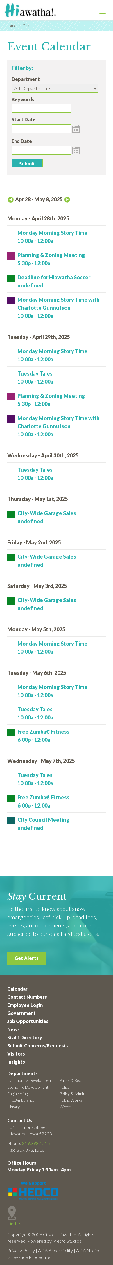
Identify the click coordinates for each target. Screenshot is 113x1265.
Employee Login (25, 1005)
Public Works (71, 1100)
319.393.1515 (36, 1143)
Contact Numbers (27, 997)
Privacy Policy (21, 1250)
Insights (16, 1062)
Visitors (16, 1053)
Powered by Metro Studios (54, 1241)
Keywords (23, 99)
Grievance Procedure (28, 1257)
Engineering (17, 1093)
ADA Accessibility (55, 1250)
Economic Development (28, 1086)
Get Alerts (27, 958)
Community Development (29, 1080)
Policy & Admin (72, 1093)
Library (13, 1106)
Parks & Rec (70, 1080)
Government (21, 1013)
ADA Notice (88, 1250)
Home (11, 25)
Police (65, 1086)
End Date (22, 141)
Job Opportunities (28, 1021)
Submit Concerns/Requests (38, 1045)
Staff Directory (24, 1037)
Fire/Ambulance (21, 1100)
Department (26, 79)
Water (65, 1106)
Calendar (17, 988)
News (13, 1029)
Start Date (24, 119)
